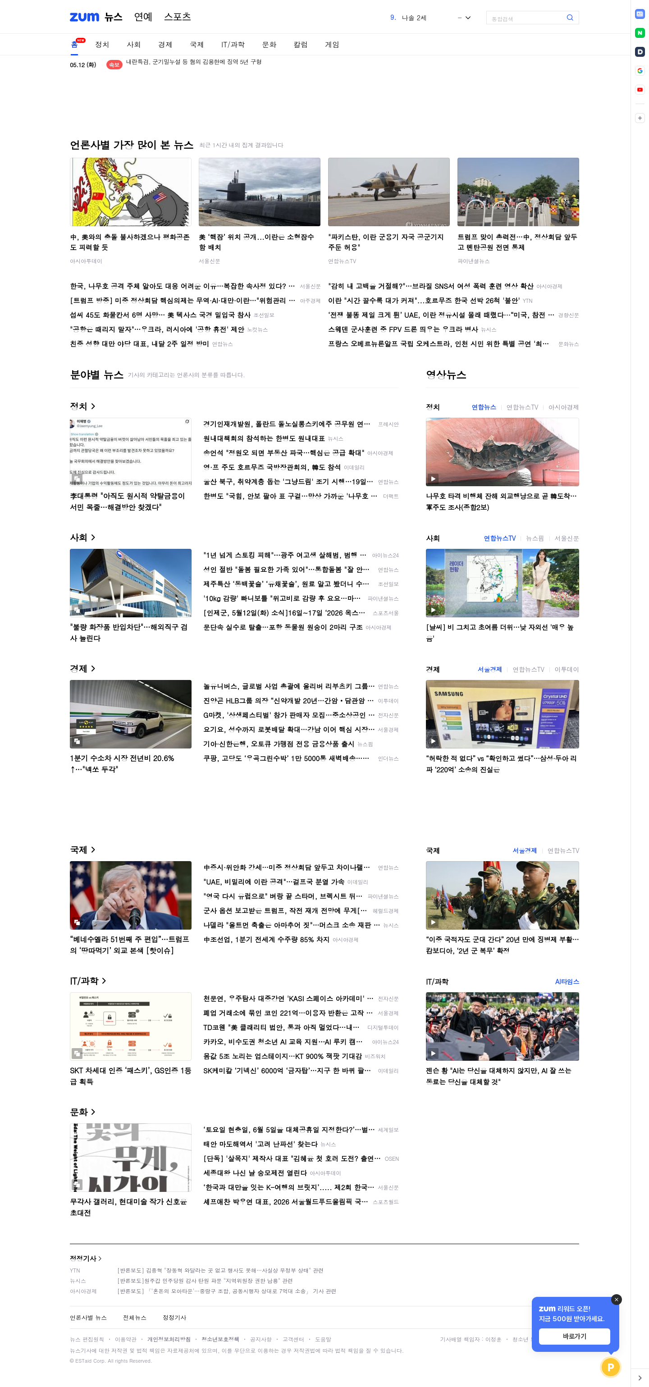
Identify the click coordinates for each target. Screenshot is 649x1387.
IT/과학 (233, 44)
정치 (102, 44)
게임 (332, 44)
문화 (269, 44)
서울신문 (209, 261)
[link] (640, 14)
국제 (197, 44)
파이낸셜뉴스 (473, 261)
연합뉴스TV (342, 261)
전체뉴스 (134, 1317)
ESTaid (83, 1360)
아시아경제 (563, 406)
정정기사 (83, 1258)
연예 (143, 17)
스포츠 (177, 17)
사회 (134, 44)
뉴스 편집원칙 (87, 1339)
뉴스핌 (535, 538)
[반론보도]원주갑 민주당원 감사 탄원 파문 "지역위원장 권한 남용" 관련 (205, 1280)
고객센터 (293, 1339)
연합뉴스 (483, 406)
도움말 (323, 1339)
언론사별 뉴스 (88, 1317)
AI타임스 (567, 981)
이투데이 (567, 669)
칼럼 (300, 44)
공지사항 (261, 1339)
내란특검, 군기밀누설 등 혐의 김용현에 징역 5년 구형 (194, 64)
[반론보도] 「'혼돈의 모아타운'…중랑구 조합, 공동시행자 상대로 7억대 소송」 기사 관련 (227, 1291)
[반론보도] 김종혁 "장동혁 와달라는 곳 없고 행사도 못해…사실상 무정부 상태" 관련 (220, 1270)
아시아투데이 (86, 261)
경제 (165, 44)
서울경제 (490, 669)
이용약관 (126, 1339)
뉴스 (114, 17)
